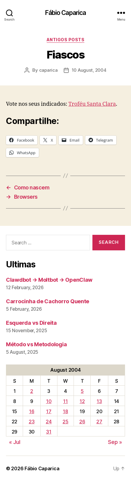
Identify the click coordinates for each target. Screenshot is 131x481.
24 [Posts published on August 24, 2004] (48, 422)
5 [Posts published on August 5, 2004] (82, 391)
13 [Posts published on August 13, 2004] (99, 401)
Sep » (115, 442)
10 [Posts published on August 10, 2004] (48, 401)
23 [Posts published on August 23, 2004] (31, 422)
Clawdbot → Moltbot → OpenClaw (49, 280)
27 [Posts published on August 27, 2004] (99, 422)
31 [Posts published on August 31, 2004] (48, 432)
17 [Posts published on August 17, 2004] (48, 411)
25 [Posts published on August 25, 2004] (65, 422)
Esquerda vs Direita (31, 323)
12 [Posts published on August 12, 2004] (82, 401)
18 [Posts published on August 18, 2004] (65, 411)
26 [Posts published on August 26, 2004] (82, 422)
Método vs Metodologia (36, 344)
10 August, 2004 (89, 70)
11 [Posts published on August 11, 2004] (65, 401)
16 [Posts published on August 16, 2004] (31, 411)
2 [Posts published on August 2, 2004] (31, 391)
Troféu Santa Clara (92, 104)
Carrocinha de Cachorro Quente (47, 301)
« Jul (14, 442)
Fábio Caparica (65, 13)
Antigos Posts (66, 39)
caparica (48, 70)
